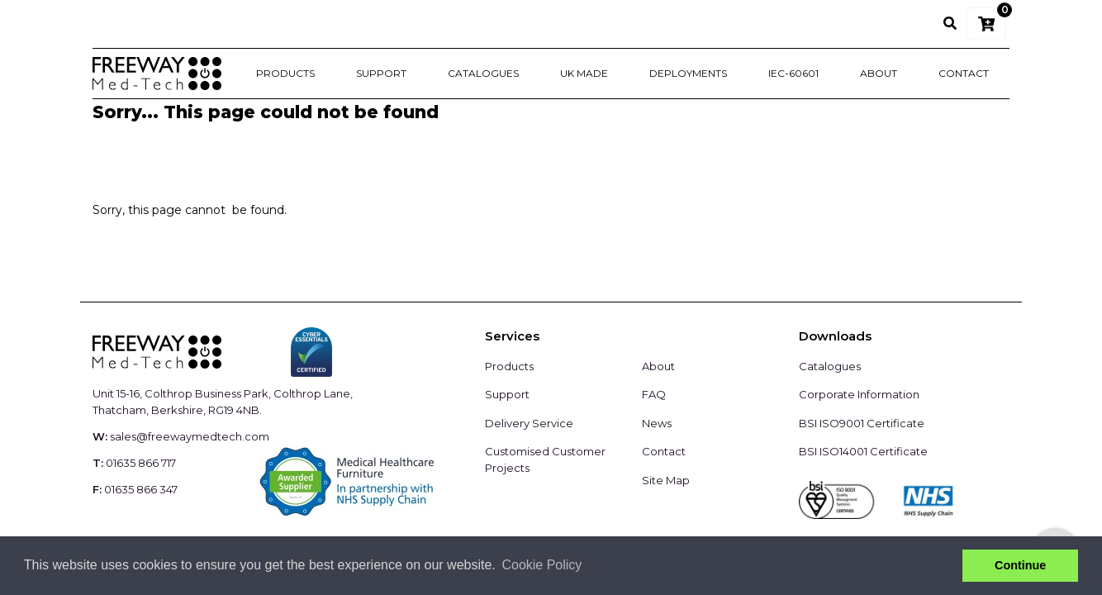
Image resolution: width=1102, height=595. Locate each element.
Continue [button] (1020, 565)
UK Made (584, 73)
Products (285, 73)
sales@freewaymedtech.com (189, 436)
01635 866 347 (141, 489)
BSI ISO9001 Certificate (861, 423)
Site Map (666, 480)
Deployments (688, 73)
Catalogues (483, 73)
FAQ (654, 394)
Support (381, 73)
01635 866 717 (141, 462)
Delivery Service (529, 423)
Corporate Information (859, 394)
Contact (963, 73)
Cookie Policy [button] (541, 565)
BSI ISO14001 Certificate (863, 451)
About (878, 73)
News (657, 423)
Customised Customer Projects (545, 459)
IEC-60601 (793, 73)
